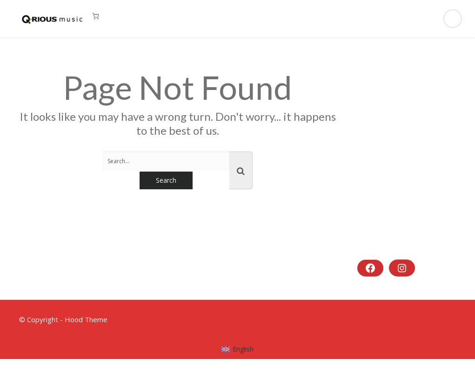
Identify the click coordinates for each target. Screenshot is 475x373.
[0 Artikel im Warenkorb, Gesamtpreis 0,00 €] (95, 16)
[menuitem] (237, 349)
